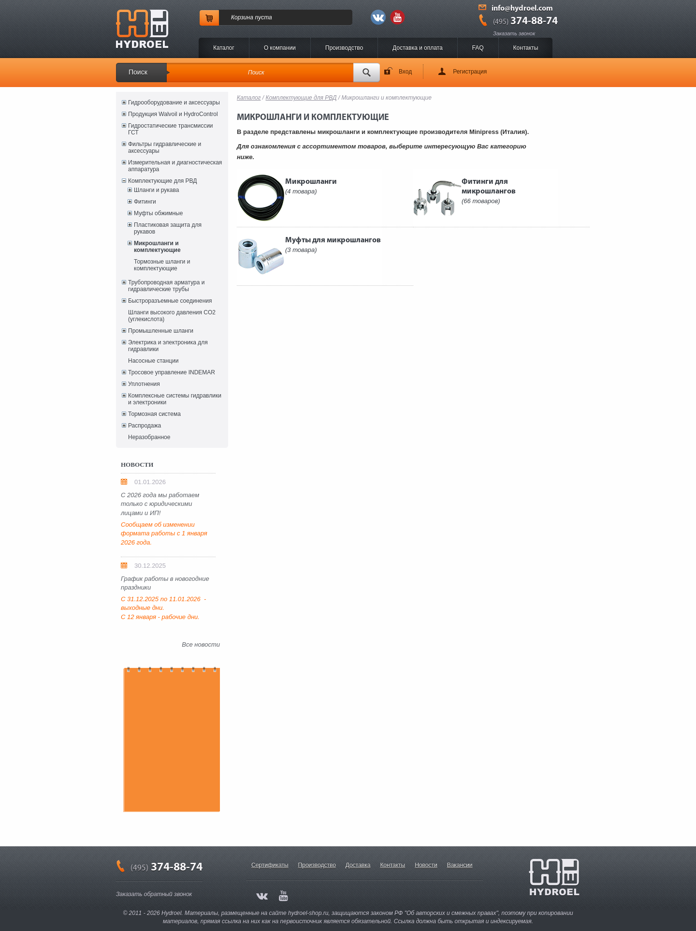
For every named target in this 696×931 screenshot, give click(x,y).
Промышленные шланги (160, 330)
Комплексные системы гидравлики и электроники (174, 399)
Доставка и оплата (417, 47)
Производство (344, 47)
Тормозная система (154, 414)
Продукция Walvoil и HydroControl (173, 114)
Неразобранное (149, 437)
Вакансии (460, 865)
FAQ (478, 47)
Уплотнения (144, 384)
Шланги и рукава (156, 190)
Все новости (201, 644)
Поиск (138, 72)
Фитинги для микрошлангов (489, 191)
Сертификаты (270, 865)
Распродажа (144, 425)
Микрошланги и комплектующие (157, 246)
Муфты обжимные (158, 213)
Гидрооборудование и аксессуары (174, 102)
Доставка (358, 865)
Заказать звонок (514, 33)
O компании (280, 47)
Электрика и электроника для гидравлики (168, 346)
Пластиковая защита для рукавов (168, 228)
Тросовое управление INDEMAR (171, 372)
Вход (405, 71)
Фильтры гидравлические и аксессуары (164, 147)
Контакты (525, 47)
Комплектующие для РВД (162, 180)
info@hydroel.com (522, 9)
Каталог (223, 47)
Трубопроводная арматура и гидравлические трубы (166, 286)
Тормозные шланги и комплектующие (162, 265)
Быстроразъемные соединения (170, 300)
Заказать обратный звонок (154, 894)
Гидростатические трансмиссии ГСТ (170, 129)
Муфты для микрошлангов (333, 244)
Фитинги (145, 201)
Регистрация (470, 71)
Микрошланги (311, 186)
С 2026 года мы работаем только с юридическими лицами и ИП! (160, 504)
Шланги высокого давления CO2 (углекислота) (172, 316)
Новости (426, 865)
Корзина (242, 17)
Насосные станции (153, 360)
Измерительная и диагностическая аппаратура (175, 166)
